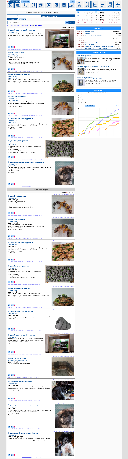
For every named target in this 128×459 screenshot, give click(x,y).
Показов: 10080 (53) (26, 428)
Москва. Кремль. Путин (88, 43)
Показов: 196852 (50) (27, 137)
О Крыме (25, 2)
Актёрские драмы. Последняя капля (92, 48)
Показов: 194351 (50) (27, 71)
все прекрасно (84, 95)
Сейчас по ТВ (98, 28)
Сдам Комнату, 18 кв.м (84, 55)
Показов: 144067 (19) (27, 330)
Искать (71, 22)
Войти (73, 1)
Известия (83, 39)
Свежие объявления (98, 52)
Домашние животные (49, 16)
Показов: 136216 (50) (27, 354)
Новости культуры (86, 41)
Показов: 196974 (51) (26, 284)
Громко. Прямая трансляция (89, 35)
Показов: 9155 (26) (26, 400)
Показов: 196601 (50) (27, 115)
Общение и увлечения (24, 16)
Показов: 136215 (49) (27, 49)
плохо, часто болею (85, 101)
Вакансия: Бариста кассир (85, 77)
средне (82, 99)
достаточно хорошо (85, 97)
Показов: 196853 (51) (27, 261)
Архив (117, 105)
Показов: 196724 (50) (27, 93)
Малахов (83, 33)
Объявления (15, 2)
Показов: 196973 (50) (27, 159)
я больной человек (85, 103)
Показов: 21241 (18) (26, 377)
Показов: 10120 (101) (27, 457)
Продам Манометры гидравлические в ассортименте (93, 66)
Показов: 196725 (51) (27, 307)
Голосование (98, 90)
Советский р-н (13, 19)
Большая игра (85, 31)
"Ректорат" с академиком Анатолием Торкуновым (96, 46)
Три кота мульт (85, 44)
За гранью (84, 37)
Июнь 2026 (98, 10)
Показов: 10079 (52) (26, 186)
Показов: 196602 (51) (27, 238)
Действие (22, 19)
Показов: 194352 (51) (27, 215)
